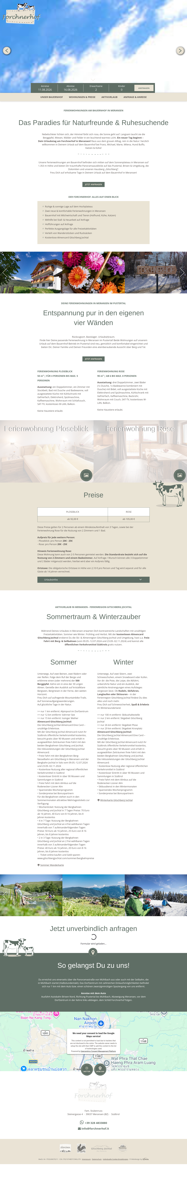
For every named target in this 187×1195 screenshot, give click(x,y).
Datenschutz (97, 1159)
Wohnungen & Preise (82, 97)
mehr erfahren (93, 79)
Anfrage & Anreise (135, 97)
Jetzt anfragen (93, 184)
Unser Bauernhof (51, 97)
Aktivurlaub (109, 97)
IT (183, 4)
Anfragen (144, 88)
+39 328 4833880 (93, 1123)
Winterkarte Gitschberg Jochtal (116, 800)
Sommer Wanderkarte (52, 865)
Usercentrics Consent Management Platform (98, 1051)
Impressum (86, 1159)
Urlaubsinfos (93, 579)
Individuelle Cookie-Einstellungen (115, 1159)
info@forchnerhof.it (93, 1128)
